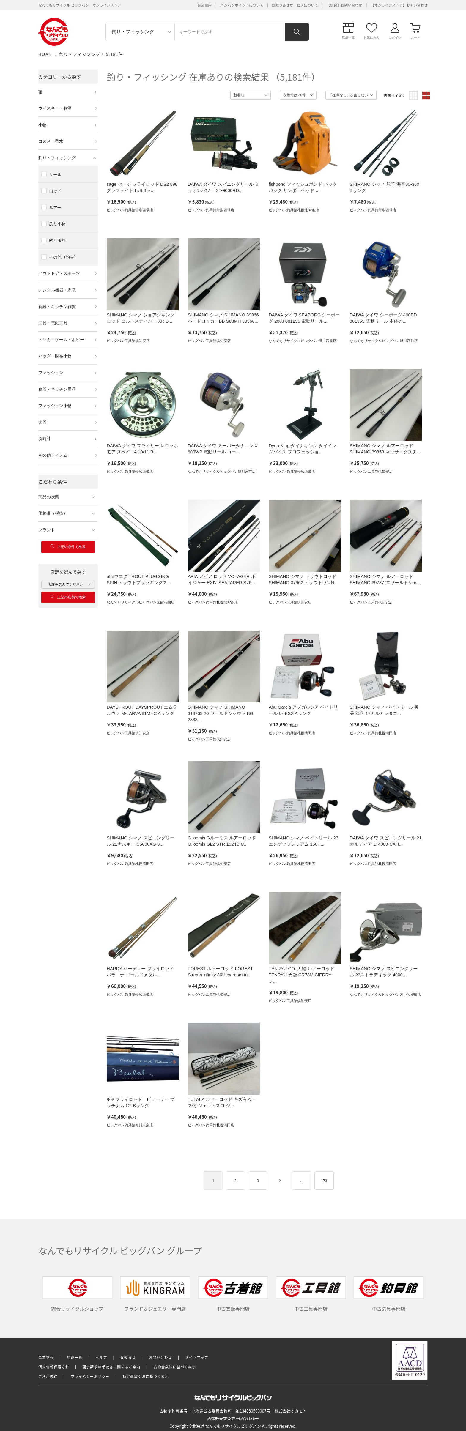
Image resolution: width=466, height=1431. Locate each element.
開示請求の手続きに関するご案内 (111, 1366)
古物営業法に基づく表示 (175, 1366)
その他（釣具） (63, 257)
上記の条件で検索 (68, 546)
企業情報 (46, 1357)
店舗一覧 (74, 1357)
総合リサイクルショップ (77, 1294)
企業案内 (204, 4)
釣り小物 (57, 224)
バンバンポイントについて (241, 4)
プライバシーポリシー (90, 1376)
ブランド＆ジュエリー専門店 (155, 1294)
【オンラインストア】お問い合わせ (399, 4)
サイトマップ (196, 1357)
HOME (45, 54)
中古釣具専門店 (389, 1294)
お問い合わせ (160, 1357)
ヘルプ (101, 1357)
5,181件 (114, 54)
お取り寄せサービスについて (295, 4)
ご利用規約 (48, 1376)
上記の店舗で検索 (68, 597)
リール (55, 174)
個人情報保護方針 (53, 1366)
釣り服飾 (57, 240)
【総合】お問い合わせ (344, 4)
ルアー (55, 207)
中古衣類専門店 (233, 1294)
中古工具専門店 (311, 1294)
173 (324, 1180)
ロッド (55, 191)
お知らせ (128, 1357)
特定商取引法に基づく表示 (145, 1376)
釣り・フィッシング (79, 54)
